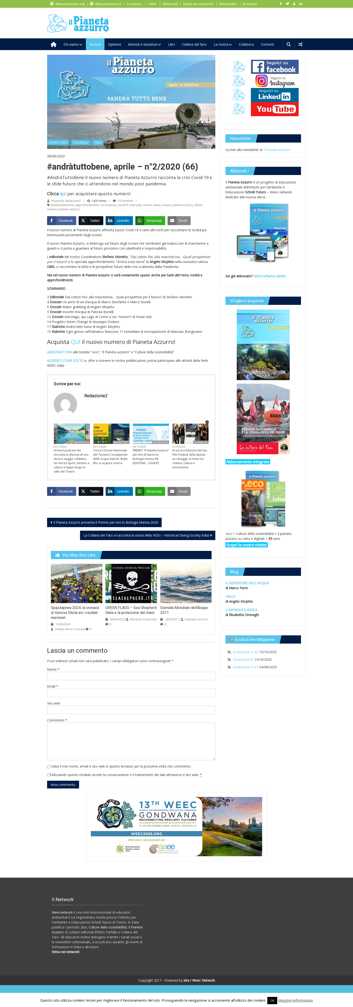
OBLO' (230, 596)
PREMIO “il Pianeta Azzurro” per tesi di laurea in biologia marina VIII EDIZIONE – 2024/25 (151, 456)
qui (63, 193)
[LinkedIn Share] (119, 220)
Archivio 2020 (58, 142)
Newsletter (228, 3)
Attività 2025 (81, 442)
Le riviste (134, 3)
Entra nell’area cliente (270, 276)
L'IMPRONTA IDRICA (241, 610)
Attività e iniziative (142, 44)
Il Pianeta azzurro (276, 149)
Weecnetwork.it (108, 3)
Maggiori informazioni (295, 1000)
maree (147, 205)
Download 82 (243, 659)
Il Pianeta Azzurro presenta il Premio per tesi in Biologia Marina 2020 (105, 522)
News (98, 142)
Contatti (267, 44)
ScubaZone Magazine (254, 639)
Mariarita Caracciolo (143, 619)
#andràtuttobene (62, 205)
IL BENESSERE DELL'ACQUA (247, 583)
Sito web (53, 703)
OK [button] (272, 1000)
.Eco (83, 927)
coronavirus (108, 205)
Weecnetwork (62, 912)
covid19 (122, 205)
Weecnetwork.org (70, 3)
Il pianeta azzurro (196, 619)
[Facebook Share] (61, 220)
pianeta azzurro (182, 205)
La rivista (221, 44)
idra (186, 980)
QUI (75, 342)
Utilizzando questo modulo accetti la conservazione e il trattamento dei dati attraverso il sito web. (126, 774)
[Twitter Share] (91, 220)
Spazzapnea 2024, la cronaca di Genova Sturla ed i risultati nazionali (75, 612)
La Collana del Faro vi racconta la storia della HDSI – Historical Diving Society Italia (146, 535)
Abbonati (170, 3)
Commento (57, 720)
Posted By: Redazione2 (65, 201)
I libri (152, 3)
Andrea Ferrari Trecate (70, 629)
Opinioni (114, 44)
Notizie (95, 44)
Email (52, 686)
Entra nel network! (198, 3)
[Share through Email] (179, 220)
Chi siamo (71, 44)
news (156, 205)
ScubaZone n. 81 (245, 667)
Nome (53, 669)
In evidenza (80, 142)
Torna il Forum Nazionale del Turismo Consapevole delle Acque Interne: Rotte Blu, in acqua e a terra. (110, 456)
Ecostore (250, 3)
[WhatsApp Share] (150, 220)
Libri (171, 44)
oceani (165, 205)
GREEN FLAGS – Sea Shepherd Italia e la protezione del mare (130, 610)
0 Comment (123, 201)
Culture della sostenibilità (108, 927)
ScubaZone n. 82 (245, 652)
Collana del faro (194, 44)
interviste (135, 205)
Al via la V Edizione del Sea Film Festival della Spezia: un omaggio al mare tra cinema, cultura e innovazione (189, 458)
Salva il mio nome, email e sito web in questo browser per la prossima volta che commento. (121, 766)
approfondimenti (87, 205)
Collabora (246, 44)
